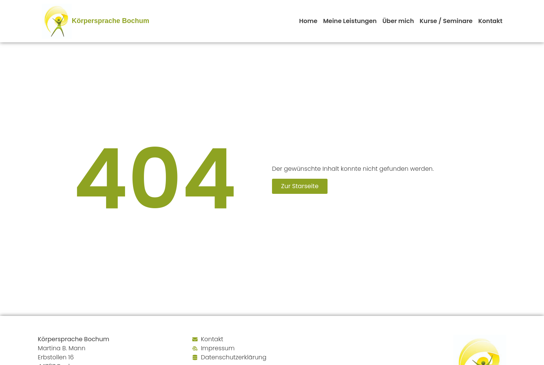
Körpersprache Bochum (110, 21)
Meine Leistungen (350, 21)
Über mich (398, 21)
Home (308, 21)
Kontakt (490, 21)
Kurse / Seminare (446, 21)
